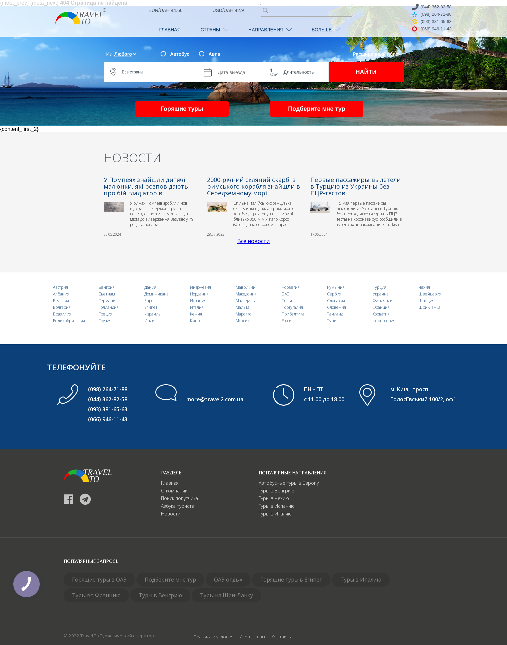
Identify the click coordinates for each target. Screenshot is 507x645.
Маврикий (246, 287)
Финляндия (384, 300)
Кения (196, 314)
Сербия (334, 294)
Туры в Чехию (274, 498)
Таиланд (335, 314)
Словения (336, 307)
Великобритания (69, 321)
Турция (379, 287)
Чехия (424, 287)
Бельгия (61, 300)
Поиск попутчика (179, 498)
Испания (198, 300)
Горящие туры (181, 108)
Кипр (195, 321)
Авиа (214, 54)
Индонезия (200, 287)
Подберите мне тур (316, 108)
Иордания (199, 294)
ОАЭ (285, 294)
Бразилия (62, 314)
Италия (197, 307)
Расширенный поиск (376, 54)
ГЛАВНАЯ (170, 29)
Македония (246, 294)
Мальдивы (246, 300)
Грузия (105, 321)
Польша (289, 300)
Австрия (60, 287)
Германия (108, 300)
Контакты (281, 637)
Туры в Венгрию (276, 490)
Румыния (336, 287)
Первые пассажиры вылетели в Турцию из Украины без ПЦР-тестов (355, 186)
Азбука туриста (177, 506)
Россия (287, 321)
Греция (105, 314)
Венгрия (107, 287)
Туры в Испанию (277, 506)
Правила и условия (214, 637)
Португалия (292, 307)
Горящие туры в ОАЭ (99, 579)
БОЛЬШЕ (326, 29)
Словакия (336, 300)
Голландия (109, 307)
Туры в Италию (275, 513)
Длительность (299, 72)
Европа (151, 300)
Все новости (253, 241)
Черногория (384, 321)
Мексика (244, 321)
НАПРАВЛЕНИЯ (270, 29)
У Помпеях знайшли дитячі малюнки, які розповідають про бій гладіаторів (146, 186)
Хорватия (381, 314)
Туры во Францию (96, 595)
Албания (61, 294)
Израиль (152, 314)
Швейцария (429, 294)
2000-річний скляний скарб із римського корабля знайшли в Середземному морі (253, 186)
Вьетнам (107, 294)
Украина (381, 294)
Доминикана (156, 294)
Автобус (179, 54)
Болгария (62, 307)
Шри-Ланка (429, 307)
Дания (150, 287)
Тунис (332, 321)
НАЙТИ (366, 72)
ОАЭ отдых (228, 579)
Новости (170, 513)
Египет (150, 307)
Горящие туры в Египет (291, 579)
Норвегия (290, 287)
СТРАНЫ (214, 29)
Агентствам (252, 637)
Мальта (242, 307)
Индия (150, 321)
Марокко (243, 314)
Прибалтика (292, 314)
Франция (381, 307)
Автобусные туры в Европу (289, 483)
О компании (174, 490)
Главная (170, 483)
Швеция (426, 300)
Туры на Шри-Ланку (226, 595)
